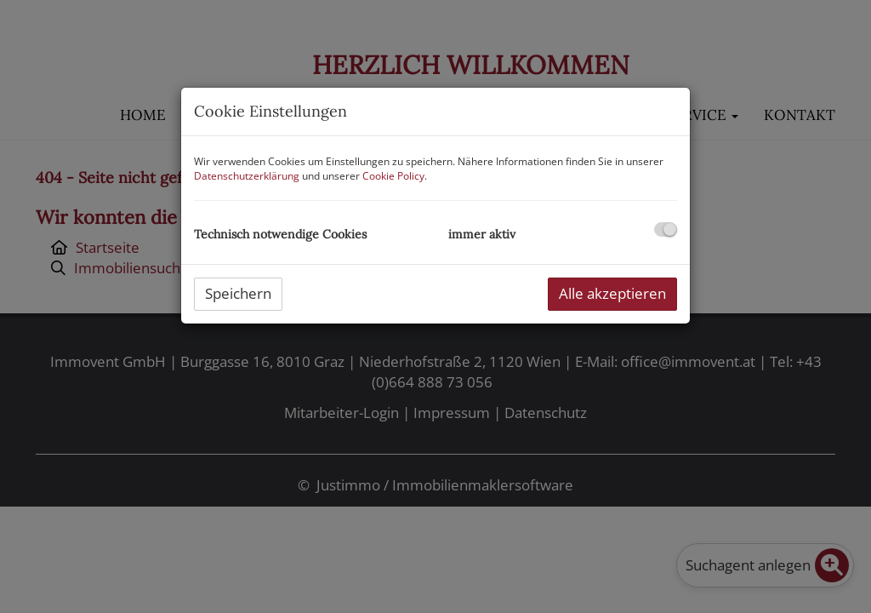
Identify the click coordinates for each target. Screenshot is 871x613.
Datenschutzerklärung (246, 176)
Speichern (238, 293)
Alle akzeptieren (612, 293)
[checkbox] (665, 229)
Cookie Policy (393, 176)
